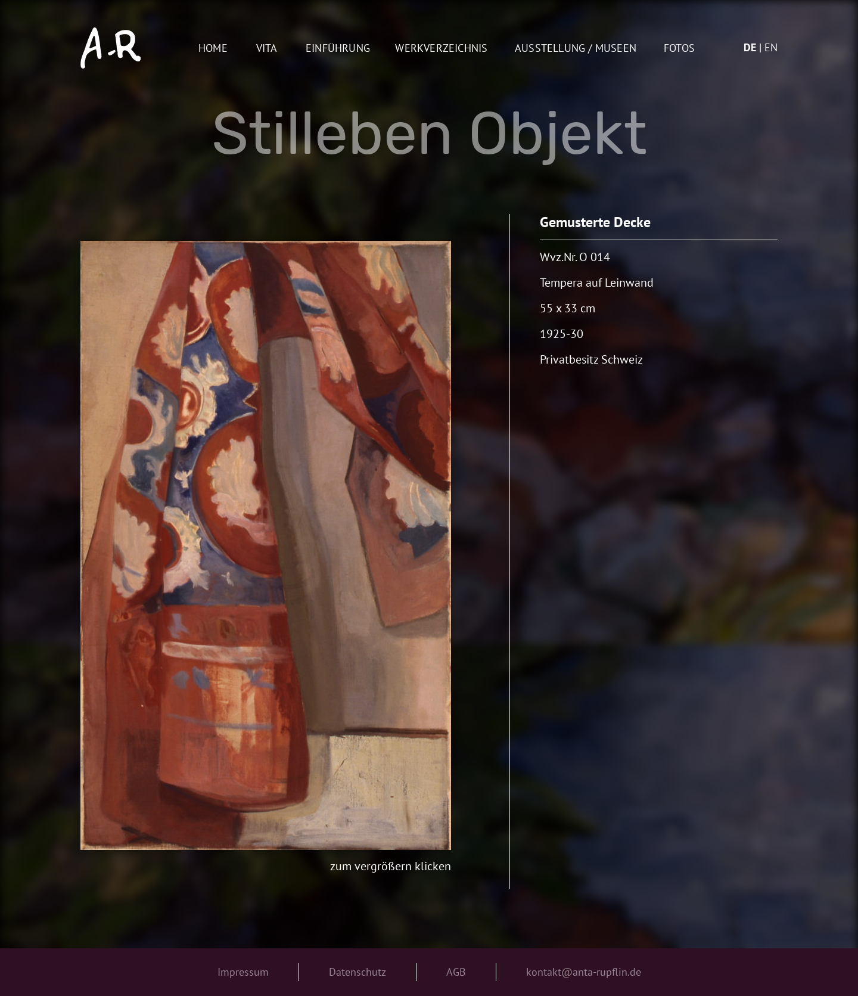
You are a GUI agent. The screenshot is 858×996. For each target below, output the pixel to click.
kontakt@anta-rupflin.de (583, 972)
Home (213, 48)
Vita (267, 48)
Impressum (243, 972)
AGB (456, 972)
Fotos (679, 48)
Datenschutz (357, 972)
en (771, 47)
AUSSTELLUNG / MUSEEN (575, 48)
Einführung (338, 48)
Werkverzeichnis (441, 48)
